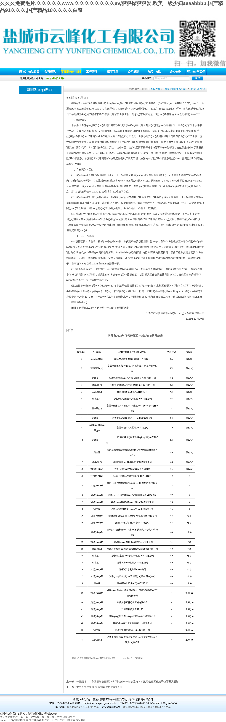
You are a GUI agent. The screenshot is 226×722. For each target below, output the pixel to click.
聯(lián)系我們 (196, 71)
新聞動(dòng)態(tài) (71, 72)
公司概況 (50, 71)
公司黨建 (133, 71)
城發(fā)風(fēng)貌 (154, 72)
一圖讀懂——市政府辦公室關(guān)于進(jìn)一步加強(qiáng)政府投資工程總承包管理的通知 (127, 681)
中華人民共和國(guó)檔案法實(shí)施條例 (99, 687)
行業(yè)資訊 (198, 89)
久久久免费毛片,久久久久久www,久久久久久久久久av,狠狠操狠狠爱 (37, 717)
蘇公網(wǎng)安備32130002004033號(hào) (146, 707)
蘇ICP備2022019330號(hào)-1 (84, 707)
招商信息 (112, 71)
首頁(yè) (155, 89)
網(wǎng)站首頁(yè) (29, 72)
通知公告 (175, 71)
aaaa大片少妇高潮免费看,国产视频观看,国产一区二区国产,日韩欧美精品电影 (42, 720)
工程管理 (91, 71)
